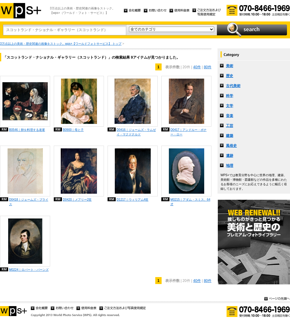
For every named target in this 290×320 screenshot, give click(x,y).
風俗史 (231, 146)
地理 (229, 165)
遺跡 (229, 156)
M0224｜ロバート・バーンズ (29, 269)
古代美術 (233, 86)
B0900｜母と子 (73, 129)
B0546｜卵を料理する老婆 (27, 129)
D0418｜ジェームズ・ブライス (28, 202)
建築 (229, 136)
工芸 (229, 126)
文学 (229, 106)
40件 (197, 67)
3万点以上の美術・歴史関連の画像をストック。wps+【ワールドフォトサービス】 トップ (60, 43)
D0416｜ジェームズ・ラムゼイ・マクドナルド (136, 132)
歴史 (229, 76)
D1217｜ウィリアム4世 (132, 199)
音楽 (229, 116)
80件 (207, 67)
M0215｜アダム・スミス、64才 (190, 202)
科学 (229, 96)
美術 (229, 66)
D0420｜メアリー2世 (77, 199)
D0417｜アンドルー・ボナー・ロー (188, 132)
